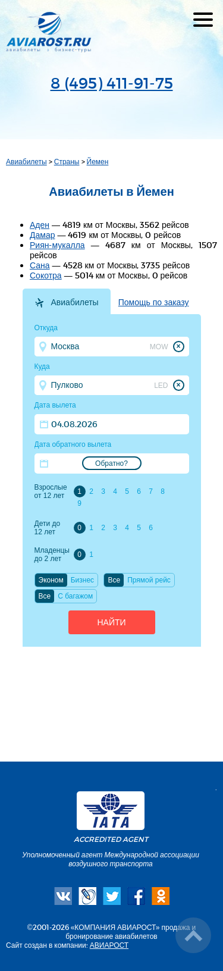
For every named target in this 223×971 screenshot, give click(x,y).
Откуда (46, 328)
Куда (42, 366)
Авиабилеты (26, 161)
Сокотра (46, 275)
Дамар (42, 235)
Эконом (51, 580)
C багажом (75, 596)
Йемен (98, 161)
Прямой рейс (149, 580)
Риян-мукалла (57, 245)
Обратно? (111, 463)
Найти (111, 622)
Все (114, 580)
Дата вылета (55, 405)
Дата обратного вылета (73, 444)
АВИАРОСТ (109, 945)
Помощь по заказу (153, 302)
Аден (39, 225)
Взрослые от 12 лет (50, 491)
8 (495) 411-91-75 (112, 82)
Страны (67, 161)
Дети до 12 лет (47, 527)
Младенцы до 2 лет (52, 554)
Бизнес (82, 580)
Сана (40, 265)
